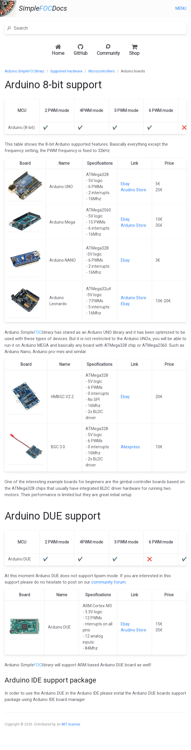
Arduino (24, 71)
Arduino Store (133, 225)
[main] (95, 403)
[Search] (98, 28)
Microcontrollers (101, 71)
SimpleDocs (43, 8)
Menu (180, 8)
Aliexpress (130, 447)
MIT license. (71, 724)
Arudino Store (133, 189)
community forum (108, 582)
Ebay (125, 183)
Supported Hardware (66, 71)
